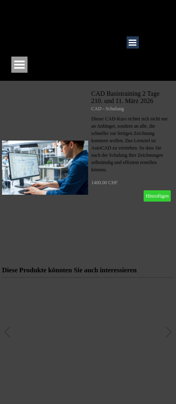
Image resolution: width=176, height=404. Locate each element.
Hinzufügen (157, 196)
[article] (88, 167)
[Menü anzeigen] (19, 65)
